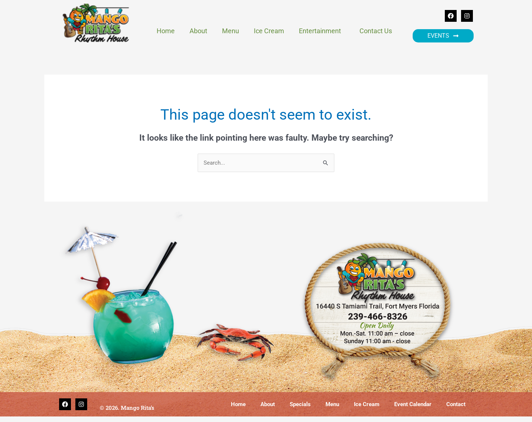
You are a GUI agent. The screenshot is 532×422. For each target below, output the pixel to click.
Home (166, 31)
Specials (300, 404)
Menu (230, 31)
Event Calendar (413, 404)
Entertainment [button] (322, 31)
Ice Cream (269, 31)
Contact (456, 404)
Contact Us (375, 31)
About (198, 31)
